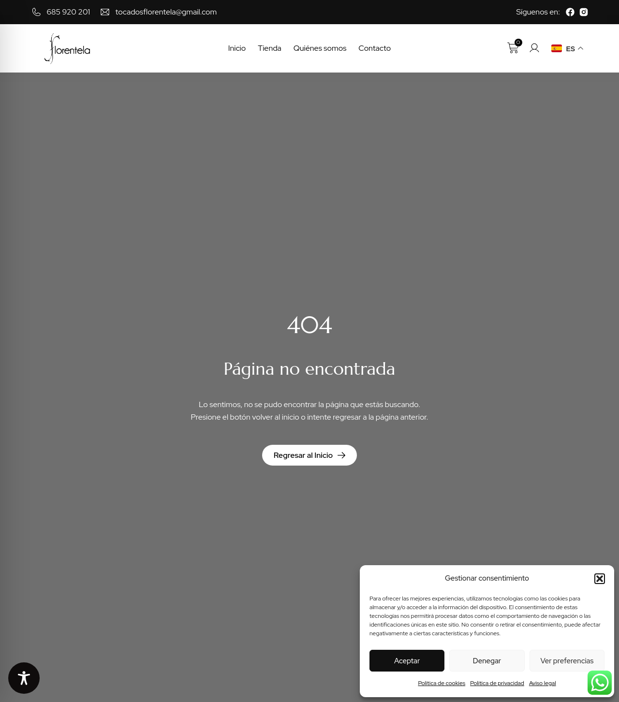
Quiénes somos (320, 48)
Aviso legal (542, 683)
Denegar (487, 661)
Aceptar (407, 661)
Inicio (237, 48)
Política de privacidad (497, 683)
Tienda (269, 48)
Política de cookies (441, 683)
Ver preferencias (566, 661)
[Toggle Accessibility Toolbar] (24, 678)
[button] (599, 579)
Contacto (374, 48)
